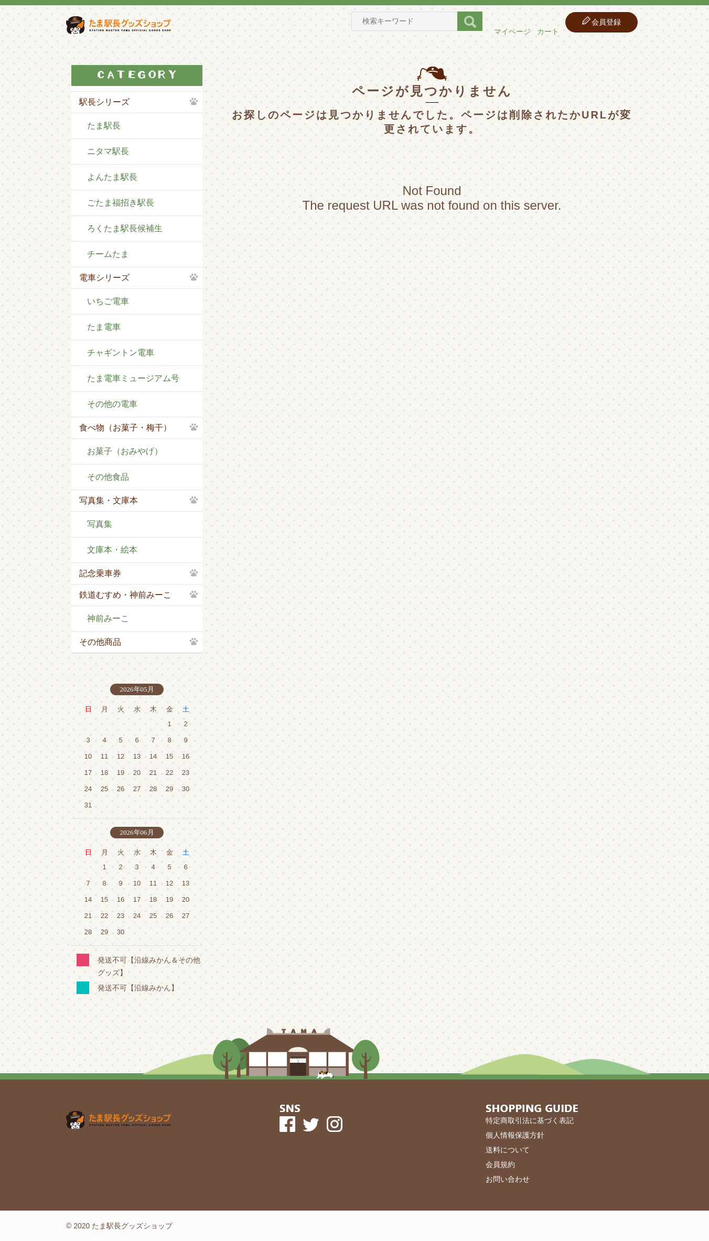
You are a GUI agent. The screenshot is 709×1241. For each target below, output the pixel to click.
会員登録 (606, 22)
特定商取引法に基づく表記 (530, 1120)
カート (548, 31)
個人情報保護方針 (515, 1135)
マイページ (512, 31)
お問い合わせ (508, 1179)
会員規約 (500, 1164)
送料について (508, 1150)
